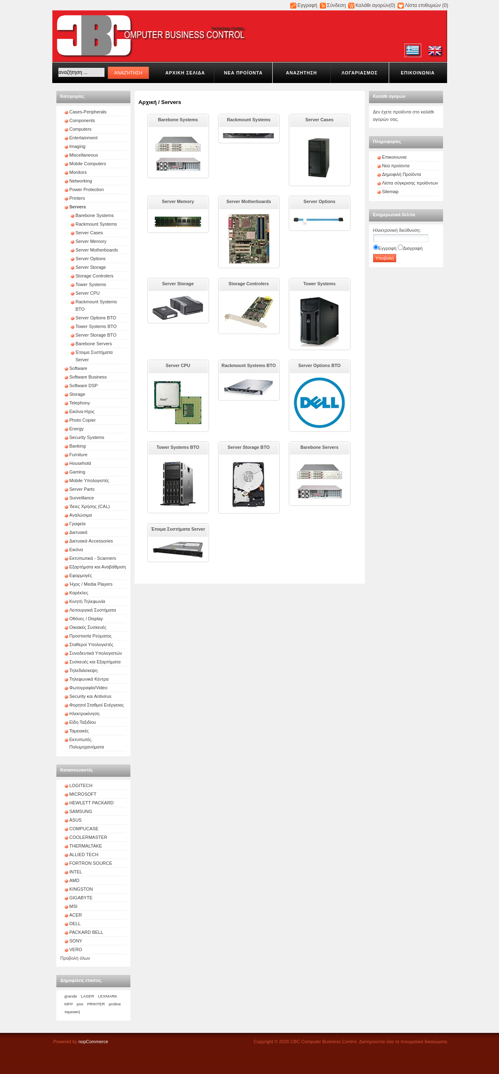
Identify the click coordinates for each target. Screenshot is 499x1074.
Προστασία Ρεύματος (91, 635)
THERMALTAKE (86, 845)
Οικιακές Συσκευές (88, 627)
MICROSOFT (83, 794)
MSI (74, 906)
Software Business (88, 376)
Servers (78, 206)
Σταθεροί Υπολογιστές (92, 644)
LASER (87, 996)
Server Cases (89, 232)
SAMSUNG (81, 811)
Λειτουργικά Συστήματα (93, 609)
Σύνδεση (336, 5)
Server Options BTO (96, 317)
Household (80, 463)
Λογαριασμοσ (359, 72)
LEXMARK (107, 996)
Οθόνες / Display (86, 618)
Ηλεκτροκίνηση (85, 713)
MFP (69, 1004)
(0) (392, 5)
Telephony (80, 402)
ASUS (76, 820)
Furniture (79, 454)
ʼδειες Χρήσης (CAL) (90, 506)
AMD (74, 880)
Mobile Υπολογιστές (89, 480)
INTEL (76, 871)
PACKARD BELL (86, 932)
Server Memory (91, 241)
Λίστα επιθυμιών (423, 5)
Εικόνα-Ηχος (82, 411)
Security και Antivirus (90, 696)
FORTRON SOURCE (91, 863)
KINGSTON (81, 889)
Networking (81, 180)
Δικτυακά (79, 532)
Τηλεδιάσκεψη (84, 670)
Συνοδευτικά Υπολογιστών (96, 653)
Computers (81, 129)
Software (78, 368)
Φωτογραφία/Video (89, 687)
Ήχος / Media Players (91, 584)
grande (71, 996)
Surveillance (82, 497)
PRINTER (96, 1004)
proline (115, 1004)
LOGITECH (81, 785)
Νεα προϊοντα (243, 72)
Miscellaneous (84, 154)
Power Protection (87, 189)
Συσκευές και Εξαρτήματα (95, 661)
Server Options (91, 258)
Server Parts (82, 489)
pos (80, 1004)
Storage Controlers (95, 275)
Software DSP (84, 385)
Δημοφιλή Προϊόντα (401, 174)
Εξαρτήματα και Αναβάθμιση (98, 566)
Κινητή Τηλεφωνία (87, 601)
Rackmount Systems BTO (249, 365)
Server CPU (88, 293)
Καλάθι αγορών (372, 5)
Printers (77, 198)
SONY (76, 940)
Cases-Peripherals (88, 111)
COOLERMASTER (88, 837)
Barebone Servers (94, 343)
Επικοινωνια (418, 72)
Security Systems (87, 437)
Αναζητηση (301, 72)
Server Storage (91, 267)
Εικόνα (76, 549)
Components (82, 120)
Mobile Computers (88, 163)
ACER (76, 914)
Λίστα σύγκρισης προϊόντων (410, 182)
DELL (75, 923)
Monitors (78, 172)
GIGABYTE (81, 897)
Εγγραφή (307, 5)
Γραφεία (78, 523)
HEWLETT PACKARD (92, 802)
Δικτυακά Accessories (91, 540)
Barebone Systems (95, 215)
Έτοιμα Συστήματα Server (178, 529)
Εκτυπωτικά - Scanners (93, 558)
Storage (78, 394)
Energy (77, 428)
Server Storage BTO (96, 335)
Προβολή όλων (75, 958)
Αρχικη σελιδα (185, 72)
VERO (76, 949)
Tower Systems (91, 284)
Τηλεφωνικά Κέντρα (89, 679)
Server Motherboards (97, 249)
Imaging (78, 146)
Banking (78, 445)
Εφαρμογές (81, 575)
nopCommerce (93, 1041)
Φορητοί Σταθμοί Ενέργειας (97, 704)
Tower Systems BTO (96, 326)
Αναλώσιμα (81, 515)
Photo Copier (83, 420)
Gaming (78, 471)
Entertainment (83, 137)
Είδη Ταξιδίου (83, 722)
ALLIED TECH (84, 854)
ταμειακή (72, 1011)
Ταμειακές (79, 730)
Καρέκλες (79, 592)
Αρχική (148, 102)
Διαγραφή (413, 248)
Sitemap (390, 191)
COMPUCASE (84, 828)
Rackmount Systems (96, 224)
